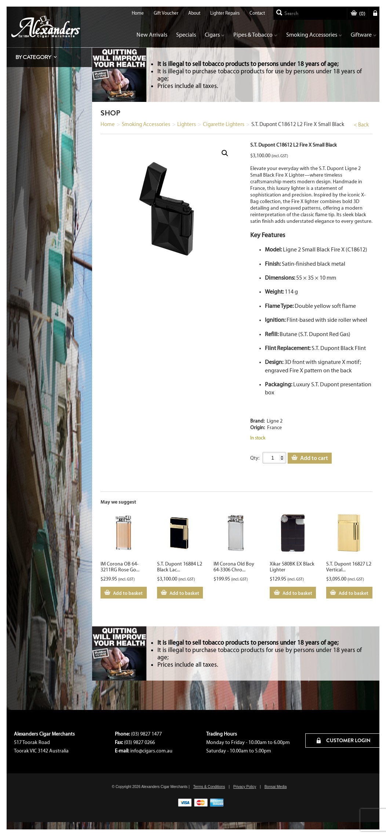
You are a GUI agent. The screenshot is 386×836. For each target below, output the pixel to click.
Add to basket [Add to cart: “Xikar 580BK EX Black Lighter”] (297, 593)
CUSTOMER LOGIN (344, 740)
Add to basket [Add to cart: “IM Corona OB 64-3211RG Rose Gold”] (128, 593)
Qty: (254, 458)
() (358, 13)
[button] (225, 153)
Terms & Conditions (209, 787)
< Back (361, 124)
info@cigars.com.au (151, 751)
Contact (257, 13)
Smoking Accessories (314, 34)
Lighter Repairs (225, 13)
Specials (186, 34)
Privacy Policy (244, 787)
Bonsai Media (276, 787)
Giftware (363, 34)
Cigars (215, 34)
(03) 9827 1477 (146, 734)
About (194, 13)
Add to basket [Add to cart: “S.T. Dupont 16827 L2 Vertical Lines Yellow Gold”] (353, 593)
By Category (33, 57)
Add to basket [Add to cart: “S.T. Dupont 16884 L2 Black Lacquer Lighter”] (184, 593)
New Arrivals (151, 34)
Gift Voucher (166, 13)
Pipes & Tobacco (255, 34)
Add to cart (314, 457)
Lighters (186, 124)
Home (138, 13)
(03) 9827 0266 (139, 742)
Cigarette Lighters (223, 124)
